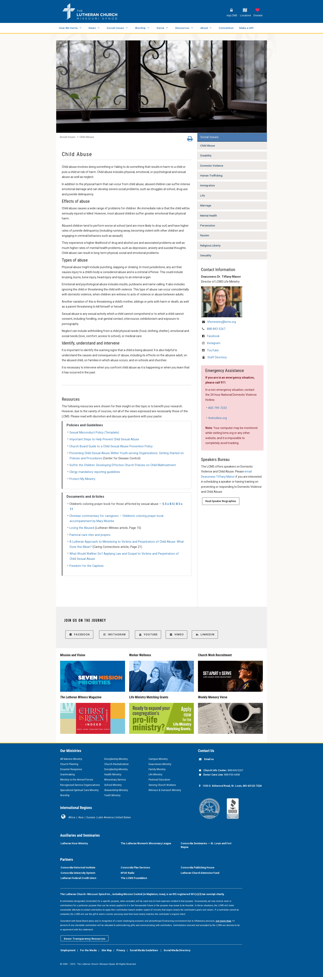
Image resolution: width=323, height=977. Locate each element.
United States (123, 817)
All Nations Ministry (71, 759)
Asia (80, 817)
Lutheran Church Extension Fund (200, 873)
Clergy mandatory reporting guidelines (94, 472)
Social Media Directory (177, 950)
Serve (160, 28)
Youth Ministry (112, 795)
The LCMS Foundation (134, 878)
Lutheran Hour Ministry (74, 843)
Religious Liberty (210, 245)
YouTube (213, 350)
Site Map (106, 950)
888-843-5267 (216, 328)
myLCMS (232, 15)
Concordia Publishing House (197, 867)
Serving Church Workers (162, 785)
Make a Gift (246, 28)
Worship (140, 28)
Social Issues (115, 28)
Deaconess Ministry (160, 764)
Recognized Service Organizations (80, 785)
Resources (182, 28)
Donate (258, 15)
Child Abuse (87, 137)
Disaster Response (71, 769)
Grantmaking (67, 774)
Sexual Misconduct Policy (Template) (94, 432)
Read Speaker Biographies (220, 501)
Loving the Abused (81, 528)
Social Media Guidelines (144, 950)
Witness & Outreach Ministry (165, 790)
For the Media (88, 950)
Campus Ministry (158, 759)
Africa (71, 817)
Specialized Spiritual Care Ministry (79, 790)
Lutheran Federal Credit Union (78, 878)
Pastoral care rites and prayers (89, 535)
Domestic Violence (211, 165)
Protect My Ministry (82, 479)
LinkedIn (205, 634)
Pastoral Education (159, 779)
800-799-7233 (217, 408)
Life (202, 195)
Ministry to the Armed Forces (76, 779)
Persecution (207, 225)
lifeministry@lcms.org (221, 321)
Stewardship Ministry (116, 790)
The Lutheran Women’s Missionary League (146, 843)
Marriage (205, 205)
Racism (204, 235)
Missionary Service (115, 779)
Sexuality (205, 255)
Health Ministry (112, 774)
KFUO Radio (128, 873)
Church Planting (69, 764)
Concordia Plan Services (135, 867)
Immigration (207, 185)
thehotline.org (217, 418)
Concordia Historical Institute (78, 867)
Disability (205, 155)
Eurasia (91, 817)
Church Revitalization (116, 764)
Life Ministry (155, 774)
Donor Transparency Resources (84, 938)
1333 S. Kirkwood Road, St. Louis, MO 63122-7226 (232, 785)
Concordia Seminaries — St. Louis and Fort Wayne (206, 845)
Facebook (213, 336)
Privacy (120, 950)
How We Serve (68, 28)
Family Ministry (157, 769)
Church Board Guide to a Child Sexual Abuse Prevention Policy (111, 446)
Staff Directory (217, 357)
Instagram (213, 343)
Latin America (106, 817)
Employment (68, 950)
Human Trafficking (211, 175)
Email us (209, 759)
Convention (226, 28)
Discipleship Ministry (116, 759)
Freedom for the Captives (86, 566)
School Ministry (113, 785)
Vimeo (176, 634)
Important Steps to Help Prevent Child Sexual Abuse (104, 439)
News (92, 28)
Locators (245, 15)
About (204, 28)
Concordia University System (78, 873)
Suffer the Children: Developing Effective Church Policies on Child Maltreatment (122, 465)
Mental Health (208, 215)
